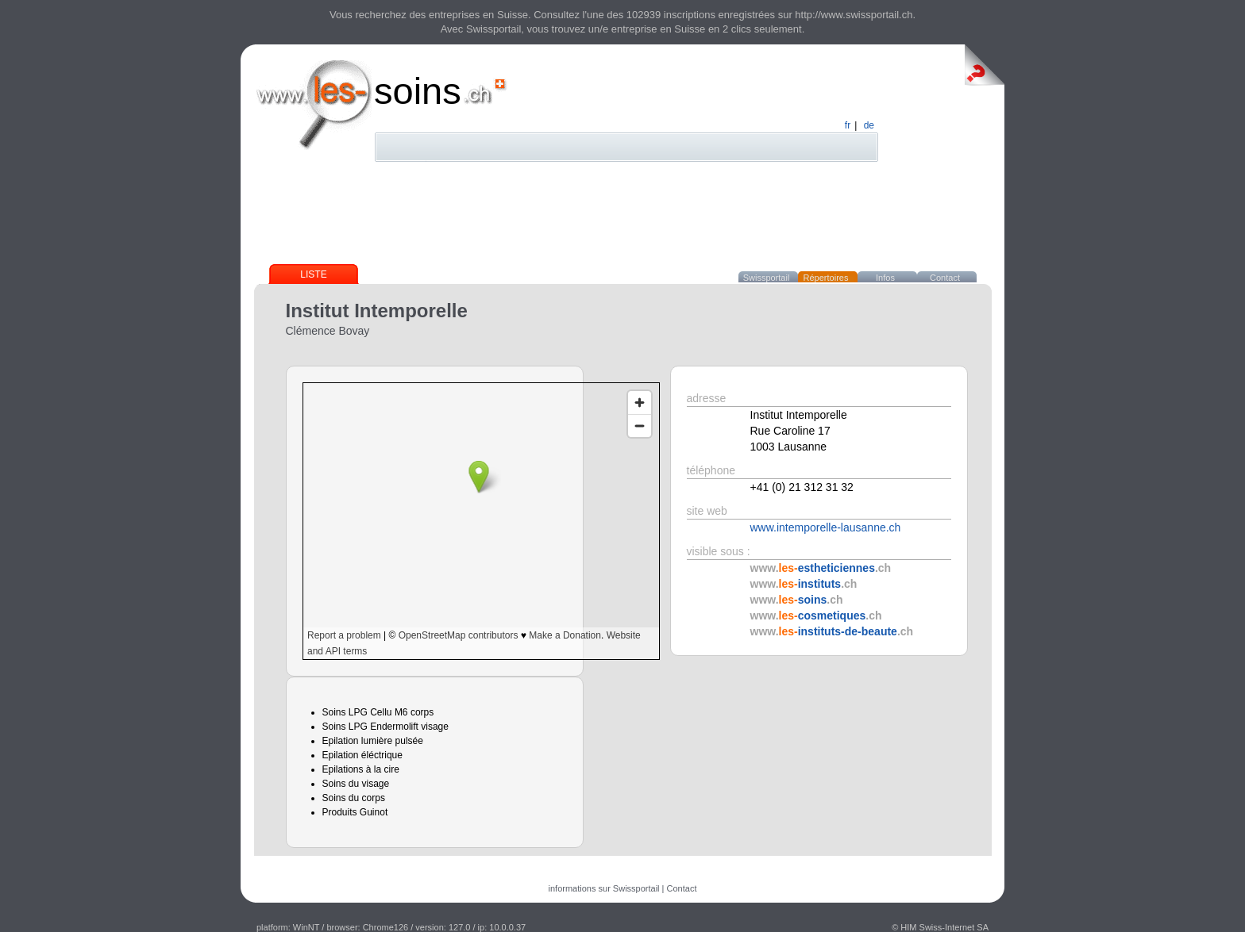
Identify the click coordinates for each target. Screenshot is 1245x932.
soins (417, 91)
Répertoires (826, 277)
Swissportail (766, 277)
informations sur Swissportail (604, 888)
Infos (885, 277)
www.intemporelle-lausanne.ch (825, 527)
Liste (313, 274)
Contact (945, 277)
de (869, 125)
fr (847, 125)
